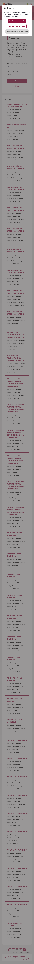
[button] (17, 31)
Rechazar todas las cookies (17, 26)
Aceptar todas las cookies (17, 21)
